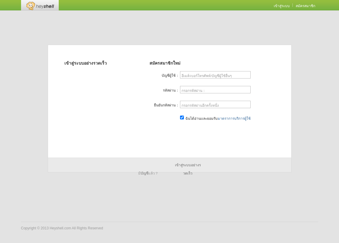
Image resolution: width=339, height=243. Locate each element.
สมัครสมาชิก (305, 6)
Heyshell (40, 5)
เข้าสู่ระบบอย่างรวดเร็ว (188, 166)
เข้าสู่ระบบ (282, 6)
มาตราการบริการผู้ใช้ (234, 118)
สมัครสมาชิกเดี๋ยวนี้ (215, 133)
